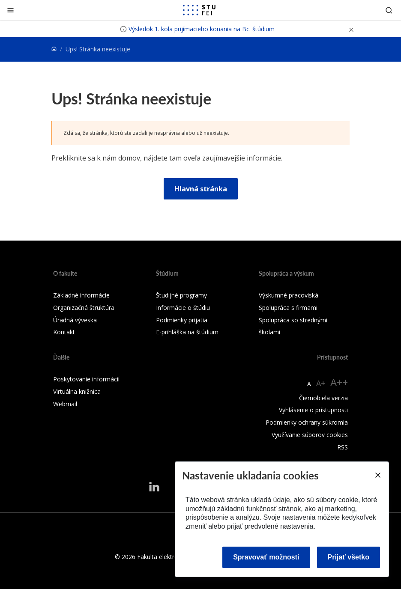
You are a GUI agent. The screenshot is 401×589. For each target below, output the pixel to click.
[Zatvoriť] (10, 10)
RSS (342, 447)
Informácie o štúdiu (183, 307)
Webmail (65, 404)
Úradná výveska (75, 320)
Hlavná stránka (200, 188)
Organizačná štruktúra (83, 307)
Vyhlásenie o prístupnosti (313, 410)
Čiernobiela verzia (323, 398)
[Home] (54, 49)
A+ (320, 383)
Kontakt (64, 332)
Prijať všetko (349, 557)
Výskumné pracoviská (288, 295)
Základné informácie (81, 295)
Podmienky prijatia (181, 320)
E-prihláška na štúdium (187, 332)
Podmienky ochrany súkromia (307, 422)
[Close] (377, 475)
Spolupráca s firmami (288, 307)
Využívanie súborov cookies (310, 435)
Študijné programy (181, 295)
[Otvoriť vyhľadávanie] (389, 10)
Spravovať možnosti (266, 557)
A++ (339, 382)
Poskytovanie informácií (86, 379)
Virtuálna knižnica (77, 391)
